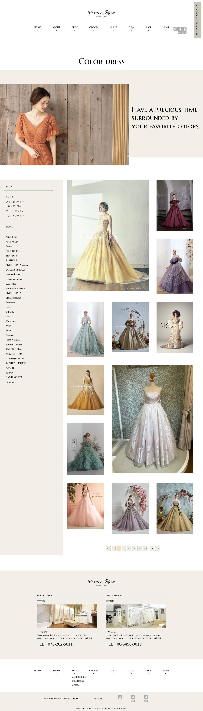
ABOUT (56, 27)
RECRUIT (98, 698)
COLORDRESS (78, 681)
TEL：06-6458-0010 (124, 644)
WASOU (75, 685)
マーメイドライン (15, 211)
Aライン (10, 196)
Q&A (131, 27)
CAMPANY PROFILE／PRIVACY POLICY (61, 698)
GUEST (113, 27)
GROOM (93, 27)
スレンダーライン (15, 206)
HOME (37, 27)
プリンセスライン (15, 201)
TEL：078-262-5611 (55, 644)
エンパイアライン (15, 215)
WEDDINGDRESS (79, 677)
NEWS (166, 27)
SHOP (148, 27)
